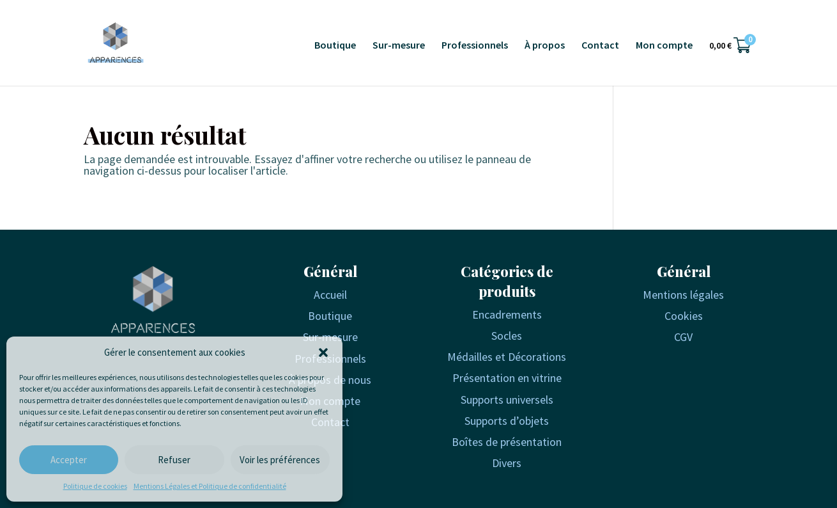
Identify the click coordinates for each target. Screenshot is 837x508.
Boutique (335, 45)
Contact (600, 45)
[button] (323, 352)
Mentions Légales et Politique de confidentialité (210, 486)
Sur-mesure (398, 45)
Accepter (68, 460)
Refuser (174, 460)
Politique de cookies (95, 486)
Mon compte (664, 45)
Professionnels (475, 45)
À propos (545, 45)
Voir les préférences (280, 460)
